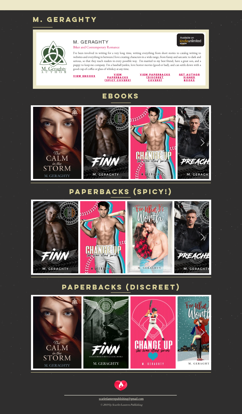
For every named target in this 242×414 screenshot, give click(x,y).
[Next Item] (202, 143)
